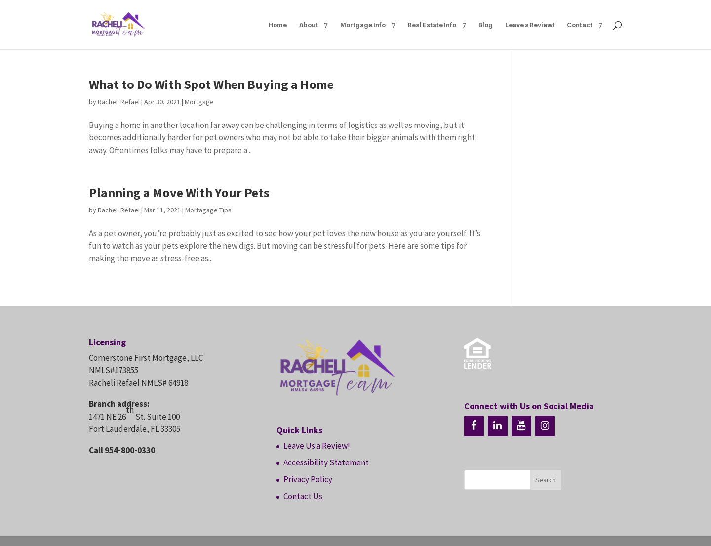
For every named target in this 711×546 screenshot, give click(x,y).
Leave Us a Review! (316, 445)
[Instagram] (545, 426)
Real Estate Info (432, 25)
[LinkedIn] (498, 426)
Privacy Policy (307, 479)
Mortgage (199, 101)
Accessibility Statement (326, 462)
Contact (579, 25)
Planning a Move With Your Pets (179, 192)
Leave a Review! (529, 25)
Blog (485, 25)
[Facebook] (474, 426)
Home (278, 25)
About (308, 25)
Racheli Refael (119, 101)
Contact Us (302, 496)
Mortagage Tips (208, 210)
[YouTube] (521, 426)
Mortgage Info (363, 25)
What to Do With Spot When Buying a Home (211, 84)
